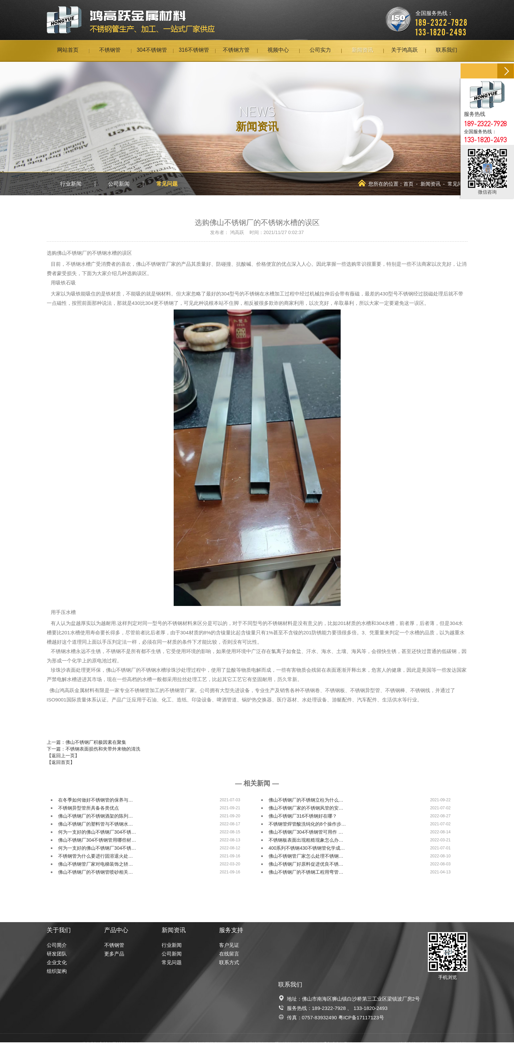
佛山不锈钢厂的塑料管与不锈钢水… (95, 824)
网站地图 (457, 1044)
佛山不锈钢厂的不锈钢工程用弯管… (306, 872)
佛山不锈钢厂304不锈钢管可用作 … (306, 832)
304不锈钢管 (152, 50)
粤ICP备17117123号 (361, 1017)
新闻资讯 (362, 50)
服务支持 (231, 930)
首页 (408, 184)
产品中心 (116, 930)
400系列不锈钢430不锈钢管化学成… (307, 848)
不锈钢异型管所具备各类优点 (88, 808)
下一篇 (93, 749)
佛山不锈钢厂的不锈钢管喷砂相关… (95, 872)
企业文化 (57, 962)
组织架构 (57, 971)
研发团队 (57, 954)
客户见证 (229, 945)
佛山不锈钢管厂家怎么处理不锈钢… (306, 856)
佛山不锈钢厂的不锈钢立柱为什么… (306, 800)
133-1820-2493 (371, 1008)
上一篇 (86, 742)
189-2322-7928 (329, 1008)
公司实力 (320, 50)
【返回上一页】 (63, 755)
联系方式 (229, 962)
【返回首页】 (61, 762)
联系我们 (446, 50)
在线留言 (229, 954)
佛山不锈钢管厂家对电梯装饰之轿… (95, 864)
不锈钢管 (110, 50)
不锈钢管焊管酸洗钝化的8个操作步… (307, 824)
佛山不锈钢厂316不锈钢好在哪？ (303, 816)
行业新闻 (70, 184)
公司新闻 (119, 184)
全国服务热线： (441, 18)
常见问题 (167, 184)
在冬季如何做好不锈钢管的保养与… (95, 800)
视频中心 (278, 50)
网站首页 (67, 50)
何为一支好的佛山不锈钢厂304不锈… (97, 832)
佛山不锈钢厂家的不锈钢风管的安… (306, 808)
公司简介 (57, 945)
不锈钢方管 (236, 50)
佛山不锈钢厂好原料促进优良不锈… (306, 864)
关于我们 (59, 930)
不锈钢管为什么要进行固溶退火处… (95, 856)
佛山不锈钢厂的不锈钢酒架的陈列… (95, 816)
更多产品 (114, 954)
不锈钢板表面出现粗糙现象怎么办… (306, 840)
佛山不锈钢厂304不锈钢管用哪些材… (97, 840)
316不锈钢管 (194, 50)
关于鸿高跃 (404, 50)
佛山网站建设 (433, 1044)
